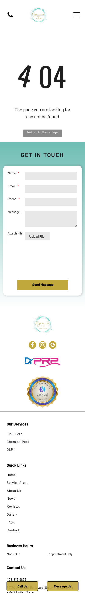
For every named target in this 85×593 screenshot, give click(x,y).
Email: (12, 186)
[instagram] (42, 345)
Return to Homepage (42, 132)
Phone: (12, 199)
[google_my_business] (52, 345)
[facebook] (32, 345)
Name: (12, 173)
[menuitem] (42, 433)
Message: (14, 212)
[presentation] (25, 260)
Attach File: (16, 233)
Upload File (36, 236)
